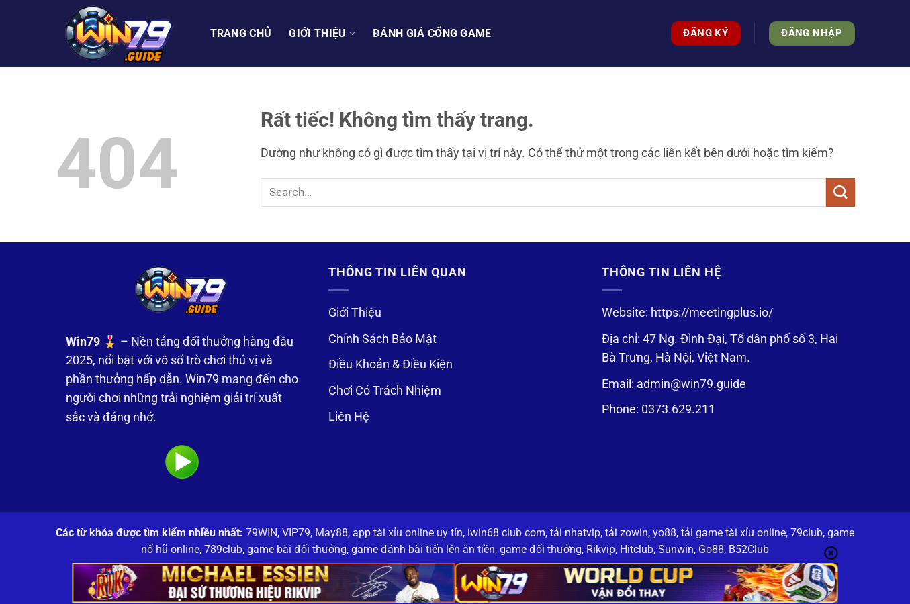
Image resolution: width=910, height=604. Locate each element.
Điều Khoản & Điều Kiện (390, 364)
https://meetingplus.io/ (712, 312)
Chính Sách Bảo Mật (382, 339)
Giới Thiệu (354, 312)
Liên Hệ (348, 416)
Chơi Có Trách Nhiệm (384, 390)
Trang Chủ (241, 33)
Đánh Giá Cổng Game (432, 33)
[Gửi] (840, 192)
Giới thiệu (322, 33)
